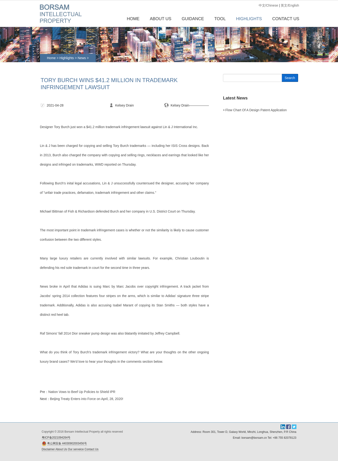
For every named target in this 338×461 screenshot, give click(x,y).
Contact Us (91, 449)
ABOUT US (160, 18)
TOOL (220, 18)
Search (290, 78)
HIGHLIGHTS (249, 18)
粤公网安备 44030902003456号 (67, 443)
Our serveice (76, 449)
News (82, 58)
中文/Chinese (268, 5)
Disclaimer (48, 449)
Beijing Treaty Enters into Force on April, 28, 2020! (86, 399)
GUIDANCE (193, 18)
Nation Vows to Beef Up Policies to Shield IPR (81, 392)
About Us (61, 449)
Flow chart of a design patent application (256, 110)
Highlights (66, 58)
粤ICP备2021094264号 (56, 437)
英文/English (290, 5)
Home (133, 18)
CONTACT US (285, 18)
